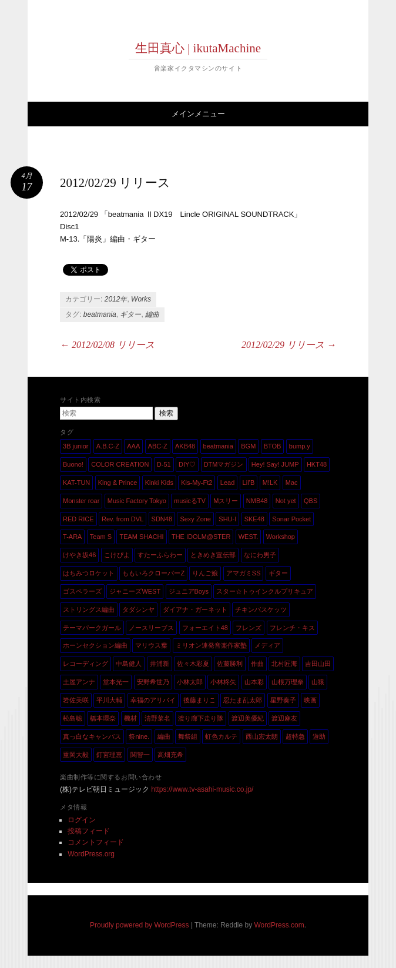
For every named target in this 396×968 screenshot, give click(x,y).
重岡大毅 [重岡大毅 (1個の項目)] (76, 754)
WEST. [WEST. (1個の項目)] (249, 536)
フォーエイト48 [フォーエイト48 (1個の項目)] (205, 627)
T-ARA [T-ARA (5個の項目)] (72, 536)
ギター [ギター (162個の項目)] (278, 573)
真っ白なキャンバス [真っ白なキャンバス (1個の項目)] (92, 736)
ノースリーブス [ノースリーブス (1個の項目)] (151, 627)
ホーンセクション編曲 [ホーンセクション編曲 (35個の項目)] (95, 645)
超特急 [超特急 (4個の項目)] (295, 736)
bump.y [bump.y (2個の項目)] (299, 446)
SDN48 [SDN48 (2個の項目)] (162, 518)
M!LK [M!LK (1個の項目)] (270, 482)
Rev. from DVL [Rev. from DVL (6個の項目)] (122, 518)
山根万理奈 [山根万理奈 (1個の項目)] (287, 681)
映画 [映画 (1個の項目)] (310, 700)
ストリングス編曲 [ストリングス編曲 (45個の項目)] (89, 609)
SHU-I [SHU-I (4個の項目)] (227, 518)
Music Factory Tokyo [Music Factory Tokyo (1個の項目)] (137, 500)
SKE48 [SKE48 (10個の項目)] (254, 518)
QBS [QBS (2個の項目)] (310, 500)
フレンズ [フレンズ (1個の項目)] (248, 627)
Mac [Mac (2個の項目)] (292, 482)
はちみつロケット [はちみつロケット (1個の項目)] (89, 573)
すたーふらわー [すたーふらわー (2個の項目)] (160, 554)
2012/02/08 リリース (107, 345)
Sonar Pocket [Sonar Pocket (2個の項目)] (291, 518)
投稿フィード (89, 831)
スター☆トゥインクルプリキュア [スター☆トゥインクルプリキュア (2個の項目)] (264, 591)
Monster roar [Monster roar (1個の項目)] (81, 500)
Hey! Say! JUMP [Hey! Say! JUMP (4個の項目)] (275, 464)
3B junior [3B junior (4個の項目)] (75, 446)
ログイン (82, 820)
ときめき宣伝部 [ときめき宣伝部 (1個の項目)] (213, 554)
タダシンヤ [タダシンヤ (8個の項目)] (138, 609)
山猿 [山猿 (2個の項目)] (317, 681)
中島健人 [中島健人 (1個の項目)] (129, 663)
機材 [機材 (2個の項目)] (130, 718)
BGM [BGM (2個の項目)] (248, 446)
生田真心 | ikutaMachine (198, 48)
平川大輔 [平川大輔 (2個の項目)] (109, 700)
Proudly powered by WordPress (139, 925)
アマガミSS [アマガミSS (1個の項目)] (243, 573)
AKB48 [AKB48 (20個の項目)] (185, 446)
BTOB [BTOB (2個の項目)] (272, 446)
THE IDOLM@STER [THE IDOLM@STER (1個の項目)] (201, 536)
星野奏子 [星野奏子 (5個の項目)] (283, 700)
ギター (130, 314)
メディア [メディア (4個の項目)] (267, 645)
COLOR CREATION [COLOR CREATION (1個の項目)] (120, 464)
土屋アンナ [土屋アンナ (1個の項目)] (79, 681)
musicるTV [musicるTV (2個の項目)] (190, 500)
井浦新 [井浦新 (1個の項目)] (159, 663)
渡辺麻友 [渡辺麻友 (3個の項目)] (284, 718)
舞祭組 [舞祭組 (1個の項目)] (187, 736)
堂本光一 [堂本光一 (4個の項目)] (116, 681)
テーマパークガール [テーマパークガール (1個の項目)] (92, 627)
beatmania (99, 314)
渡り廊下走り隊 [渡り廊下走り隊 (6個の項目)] (200, 718)
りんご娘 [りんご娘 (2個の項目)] (205, 573)
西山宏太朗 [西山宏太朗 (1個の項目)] (262, 736)
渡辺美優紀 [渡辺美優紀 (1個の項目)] (247, 718)
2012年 (116, 299)
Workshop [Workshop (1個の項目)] (280, 536)
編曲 (152, 314)
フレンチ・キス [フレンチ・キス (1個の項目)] (292, 627)
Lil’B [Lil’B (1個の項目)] (249, 482)
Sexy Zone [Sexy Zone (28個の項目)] (195, 518)
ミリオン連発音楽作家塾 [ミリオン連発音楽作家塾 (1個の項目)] (211, 645)
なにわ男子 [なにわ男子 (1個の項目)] (260, 554)
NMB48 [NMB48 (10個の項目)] (257, 500)
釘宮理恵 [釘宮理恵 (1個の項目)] (109, 754)
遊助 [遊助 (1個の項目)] (319, 736)
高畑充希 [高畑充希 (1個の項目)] (170, 754)
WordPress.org (91, 854)
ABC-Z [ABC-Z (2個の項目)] (157, 446)
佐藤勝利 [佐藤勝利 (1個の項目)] (230, 663)
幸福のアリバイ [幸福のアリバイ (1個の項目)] (153, 700)
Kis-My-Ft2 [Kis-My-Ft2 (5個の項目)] (196, 482)
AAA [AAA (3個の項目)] (133, 446)
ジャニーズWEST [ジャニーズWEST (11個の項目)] (134, 591)
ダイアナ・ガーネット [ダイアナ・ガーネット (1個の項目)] (195, 609)
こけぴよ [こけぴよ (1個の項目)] (117, 554)
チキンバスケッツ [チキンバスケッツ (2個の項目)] (261, 609)
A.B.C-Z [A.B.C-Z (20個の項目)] (107, 446)
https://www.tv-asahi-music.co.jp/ (202, 789)
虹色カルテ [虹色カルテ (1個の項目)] (221, 736)
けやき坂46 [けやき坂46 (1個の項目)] (79, 554)
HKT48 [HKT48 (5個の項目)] (317, 464)
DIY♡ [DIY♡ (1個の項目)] (187, 464)
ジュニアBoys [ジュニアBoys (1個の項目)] (189, 591)
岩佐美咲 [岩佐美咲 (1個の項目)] (76, 700)
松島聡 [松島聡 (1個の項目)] (72, 718)
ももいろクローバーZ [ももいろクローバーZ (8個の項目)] (153, 573)
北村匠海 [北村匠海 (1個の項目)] (284, 663)
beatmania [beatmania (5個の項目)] (218, 446)
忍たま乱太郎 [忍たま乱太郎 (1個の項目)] (242, 700)
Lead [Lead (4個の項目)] (227, 482)
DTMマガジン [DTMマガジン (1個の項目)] (224, 464)
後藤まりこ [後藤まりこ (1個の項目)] (199, 700)
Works (141, 299)
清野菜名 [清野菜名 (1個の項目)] (157, 718)
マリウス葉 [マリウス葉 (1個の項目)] (151, 645)
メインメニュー (198, 113)
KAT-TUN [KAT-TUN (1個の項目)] (76, 482)
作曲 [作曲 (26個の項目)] (257, 663)
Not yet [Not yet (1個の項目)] (286, 500)
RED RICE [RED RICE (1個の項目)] (78, 518)
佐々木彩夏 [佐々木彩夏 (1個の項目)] (193, 663)
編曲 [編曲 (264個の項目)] (163, 736)
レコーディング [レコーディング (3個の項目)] (85, 663)
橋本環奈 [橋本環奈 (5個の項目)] (103, 718)
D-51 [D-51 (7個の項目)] (164, 464)
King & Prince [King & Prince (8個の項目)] (117, 482)
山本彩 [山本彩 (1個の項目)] (254, 681)
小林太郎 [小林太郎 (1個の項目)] (190, 681)
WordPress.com (279, 925)
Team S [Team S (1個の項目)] (101, 536)
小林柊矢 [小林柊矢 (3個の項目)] (223, 681)
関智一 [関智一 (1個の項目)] (140, 754)
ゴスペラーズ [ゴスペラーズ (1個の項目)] (82, 591)
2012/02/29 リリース (288, 345)
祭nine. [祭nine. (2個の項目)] (139, 736)
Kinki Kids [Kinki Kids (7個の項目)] (159, 482)
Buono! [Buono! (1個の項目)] (73, 464)
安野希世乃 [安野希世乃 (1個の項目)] (153, 681)
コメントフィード (96, 842)
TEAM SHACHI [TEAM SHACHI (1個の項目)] (141, 536)
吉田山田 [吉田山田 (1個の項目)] (318, 663)
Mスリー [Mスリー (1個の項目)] (225, 500)
